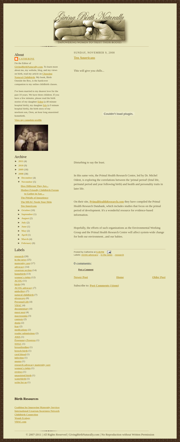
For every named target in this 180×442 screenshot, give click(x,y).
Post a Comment (85, 269)
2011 (21, 161)
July (24, 222)
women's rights (23, 277)
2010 (21, 165)
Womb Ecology (22, 418)
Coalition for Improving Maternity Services (37, 407)
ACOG (18, 280)
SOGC (18, 343)
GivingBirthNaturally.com (29, 66)
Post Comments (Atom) (104, 285)
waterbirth (20, 378)
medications (21, 329)
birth (17, 284)
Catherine (26, 59)
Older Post (158, 277)
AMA (18, 336)
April (24, 234)
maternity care (22, 263)
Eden (40, 101)
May (24, 230)
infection (19, 357)
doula (18, 322)
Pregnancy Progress (25, 340)
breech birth (21, 350)
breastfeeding (22, 347)
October (26, 210)
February (26, 243)
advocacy (19, 266)
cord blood (20, 354)
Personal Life (22, 301)
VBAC (18, 305)
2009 (21, 169)
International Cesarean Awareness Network (37, 411)
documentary (22, 308)
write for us (21, 382)
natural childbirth (24, 294)
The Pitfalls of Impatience (34, 197)
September (27, 214)
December (27, 177)
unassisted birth (23, 375)
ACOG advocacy (23, 287)
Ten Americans (29, 206)
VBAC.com (20, 421)
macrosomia (21, 315)
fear (17, 326)
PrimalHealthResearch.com (107, 201)
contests (19, 319)
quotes (18, 361)
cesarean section (23, 270)
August (25, 218)
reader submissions (25, 333)
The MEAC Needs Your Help (36, 202)
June (24, 226)
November (27, 181)
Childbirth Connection (26, 414)
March (25, 239)
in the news (20, 259)
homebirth (20, 273)
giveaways (20, 298)
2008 (21, 173)
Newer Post (81, 277)
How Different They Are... (35, 186)
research (19, 256)
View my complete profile (28, 120)
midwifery (20, 291)
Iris (45, 105)
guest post (20, 312)
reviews (19, 371)
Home (120, 277)
